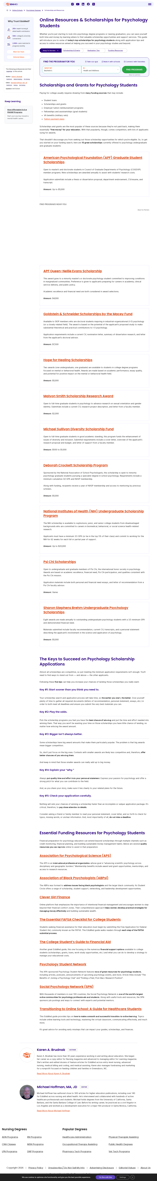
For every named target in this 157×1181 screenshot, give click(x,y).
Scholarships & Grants (71, 50)
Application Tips (93, 50)
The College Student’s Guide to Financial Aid (75, 942)
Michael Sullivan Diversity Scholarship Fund (78, 429)
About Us (145, 1168)
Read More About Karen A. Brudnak (53, 1073)
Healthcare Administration (77, 1137)
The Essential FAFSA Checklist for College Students (80, 919)
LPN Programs (9, 1152)
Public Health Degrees (121, 1144)
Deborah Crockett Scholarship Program (75, 465)
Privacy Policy (35, 1168)
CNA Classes (9, 1144)
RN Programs (34, 1137)
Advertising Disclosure (102, 1168)
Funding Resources (115, 50)
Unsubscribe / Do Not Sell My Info (66, 1168)
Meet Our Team (18, 52)
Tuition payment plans (54, 119)
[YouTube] (78, 5)
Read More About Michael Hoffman (53, 1110)
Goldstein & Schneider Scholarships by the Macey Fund (87, 314)
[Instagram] (72, 5)
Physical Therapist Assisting (124, 1137)
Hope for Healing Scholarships (67, 360)
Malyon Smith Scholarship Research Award (78, 396)
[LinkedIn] (83, 5)
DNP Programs (35, 1152)
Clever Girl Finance (55, 897)
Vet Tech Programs (119, 1152)
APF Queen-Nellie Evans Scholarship (72, 271)
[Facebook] (88, 5)
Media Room (74, 1174)
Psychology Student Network (63, 964)
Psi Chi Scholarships (59, 561)
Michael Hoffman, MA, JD (19, 83)
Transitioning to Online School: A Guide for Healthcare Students (91, 1009)
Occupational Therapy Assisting (79, 1144)
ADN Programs (10, 1137)
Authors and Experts (97, 1174)
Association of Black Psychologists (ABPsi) (74, 878)
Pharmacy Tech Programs (76, 1152)
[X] (94, 5)
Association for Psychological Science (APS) (75, 855)
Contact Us (55, 1174)
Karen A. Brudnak (17, 76)
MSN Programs (35, 1144)
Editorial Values (18, 57)
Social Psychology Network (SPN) (67, 986)
